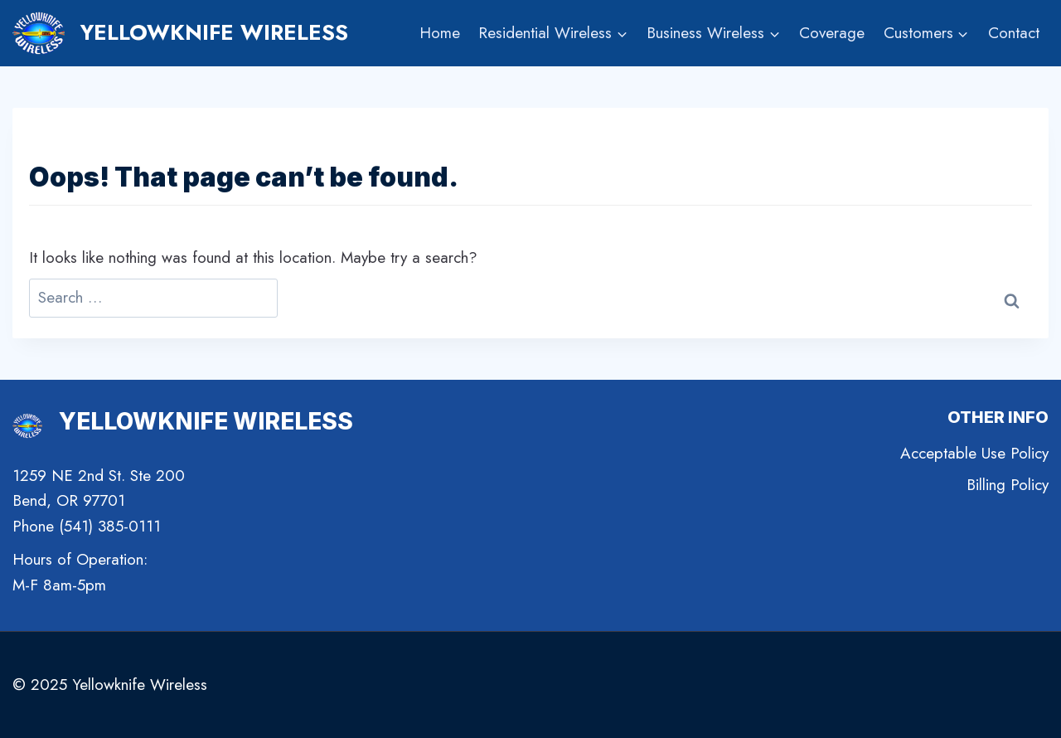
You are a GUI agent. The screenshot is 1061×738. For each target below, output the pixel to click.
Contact (1013, 33)
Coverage (832, 33)
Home (439, 33)
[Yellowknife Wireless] (180, 33)
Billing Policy (1008, 484)
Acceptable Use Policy (974, 453)
